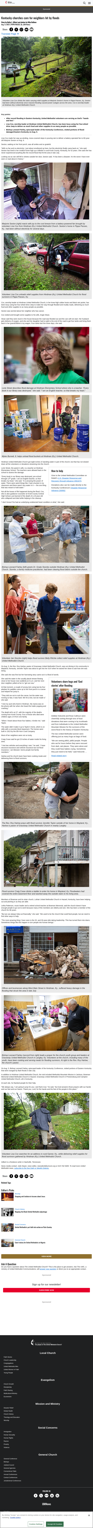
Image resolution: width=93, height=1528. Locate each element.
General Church (20, 1240)
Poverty (6, 1444)
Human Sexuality (9, 1435)
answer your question (48, 1269)
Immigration (8, 1432)
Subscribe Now (46, 1290)
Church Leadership (10, 1360)
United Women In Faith (11, 1369)
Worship (17, 1194)
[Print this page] (26, 29)
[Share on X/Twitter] (16, 29)
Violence (6, 1447)
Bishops (6, 1462)
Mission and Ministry (47, 1403)
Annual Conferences (10, 1474)
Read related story (59, 756)
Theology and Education (12, 1417)
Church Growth (9, 1384)
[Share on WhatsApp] (21, 29)
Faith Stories (8, 1357)
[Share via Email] (31, 29)
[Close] (89, 1515)
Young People (8, 1373)
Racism (6, 1441)
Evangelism (48, 1380)
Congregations (8, 1363)
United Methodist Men (11, 1366)
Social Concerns (20, 1224)
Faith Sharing (8, 1390)
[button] (84, 3)
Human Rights (8, 1438)
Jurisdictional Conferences (12, 1481)
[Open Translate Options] (10, 34)
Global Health (8, 1411)
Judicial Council (9, 1465)
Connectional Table (10, 1471)
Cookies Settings (36, 1524)
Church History (20, 1209)
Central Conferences (10, 1477)
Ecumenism (8, 1397)
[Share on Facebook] (11, 29)
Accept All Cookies (54, 1524)
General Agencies (9, 1468)
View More (46, 1256)
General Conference (10, 1459)
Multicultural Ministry (10, 1393)
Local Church (48, 1353)
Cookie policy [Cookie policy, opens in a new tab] (15, 1517)
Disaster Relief (8, 1408)
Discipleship (8, 1387)
